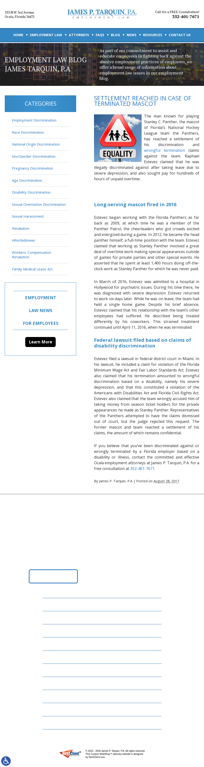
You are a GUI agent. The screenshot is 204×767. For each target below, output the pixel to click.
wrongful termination (164, 150)
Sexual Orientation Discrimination (39, 204)
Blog (115, 35)
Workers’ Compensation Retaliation (31, 254)
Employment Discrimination (34, 120)
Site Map (53, 722)
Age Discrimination (27, 180)
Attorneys (79, 35)
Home (18, 35)
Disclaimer (55, 709)
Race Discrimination (28, 132)
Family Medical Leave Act (32, 269)
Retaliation (20, 228)
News (131, 35)
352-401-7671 (177, 14)
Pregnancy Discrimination (32, 168)
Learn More (40, 342)
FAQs (100, 35)
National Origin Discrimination (36, 144)
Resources (152, 35)
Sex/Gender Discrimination (33, 156)
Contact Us (180, 35)
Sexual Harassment (28, 216)
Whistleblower (23, 240)
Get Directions (53, 576)
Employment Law (46, 35)
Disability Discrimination (31, 192)
